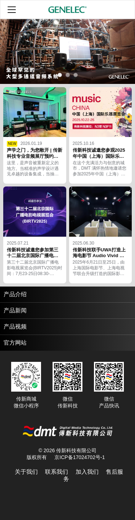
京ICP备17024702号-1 (79, 457)
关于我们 (26, 472)
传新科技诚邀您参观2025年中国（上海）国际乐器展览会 (99, 156)
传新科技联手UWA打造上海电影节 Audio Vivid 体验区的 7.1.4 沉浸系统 (99, 256)
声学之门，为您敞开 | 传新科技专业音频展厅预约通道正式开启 (34, 156)
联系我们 (56, 472)
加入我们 (87, 472)
